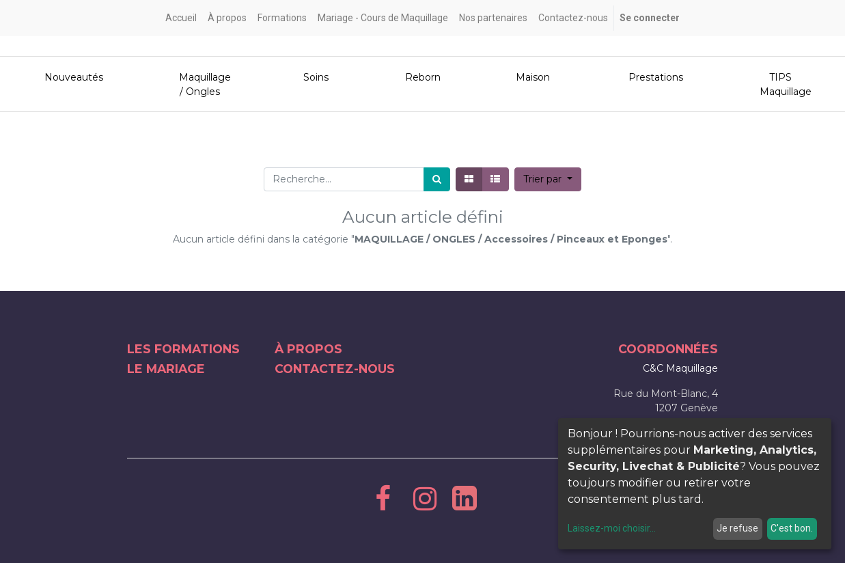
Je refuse (737, 528)
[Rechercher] (437, 179)
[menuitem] (181, 18)
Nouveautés (68, 77)
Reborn (420, 77)
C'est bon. (792, 528)
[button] (547, 179)
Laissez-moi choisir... (612, 528)
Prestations (650, 77)
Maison (530, 77)
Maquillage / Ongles (200, 84)
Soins (314, 77)
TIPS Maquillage (781, 84)
